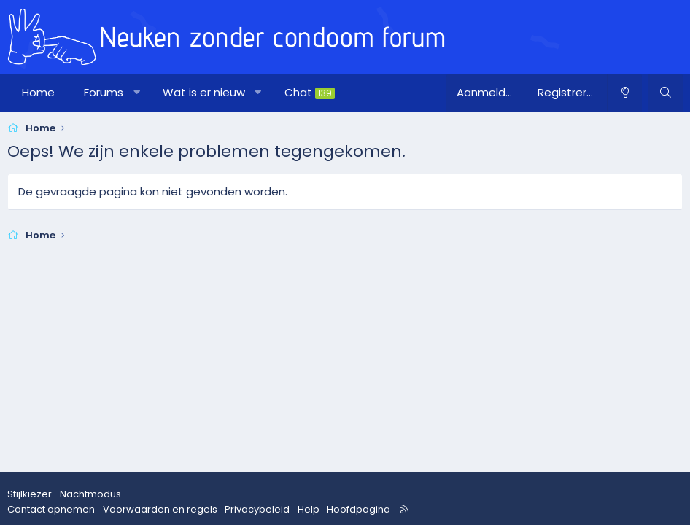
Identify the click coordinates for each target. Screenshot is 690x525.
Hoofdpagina (358, 509)
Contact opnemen (51, 509)
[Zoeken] (665, 93)
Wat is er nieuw (204, 92)
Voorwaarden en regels (160, 509)
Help (308, 509)
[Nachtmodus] (624, 93)
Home (38, 92)
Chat (309, 92)
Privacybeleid (257, 509)
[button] (136, 93)
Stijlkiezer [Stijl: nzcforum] (29, 494)
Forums (103, 92)
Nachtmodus (90, 494)
